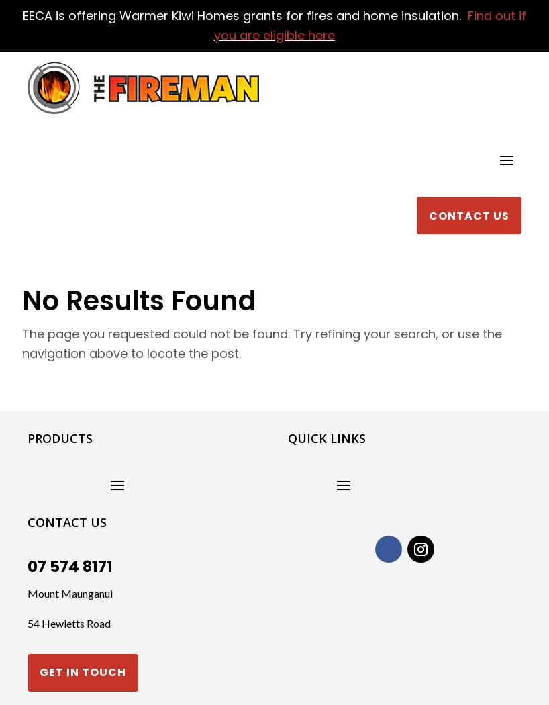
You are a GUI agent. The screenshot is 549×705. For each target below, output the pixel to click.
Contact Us (469, 216)
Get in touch (83, 672)
